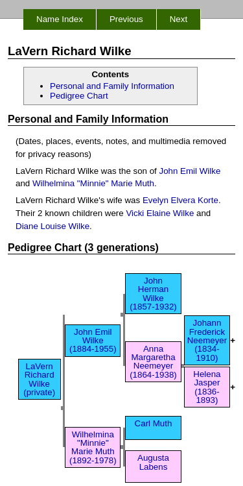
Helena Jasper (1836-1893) (206, 387)
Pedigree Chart (79, 96)
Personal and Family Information (112, 86)
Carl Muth (153, 428)
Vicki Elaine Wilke (160, 213)
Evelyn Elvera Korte (180, 200)
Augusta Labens (153, 466)
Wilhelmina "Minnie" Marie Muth (93, 183)
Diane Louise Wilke (52, 226)
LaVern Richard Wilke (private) (39, 379)
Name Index (59, 19)
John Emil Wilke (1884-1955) (93, 340)
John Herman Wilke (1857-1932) (153, 293)
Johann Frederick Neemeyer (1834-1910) (207, 340)
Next (178, 19)
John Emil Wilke (190, 171)
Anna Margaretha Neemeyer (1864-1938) (153, 362)
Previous (126, 19)
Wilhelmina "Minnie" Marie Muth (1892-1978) (93, 447)
